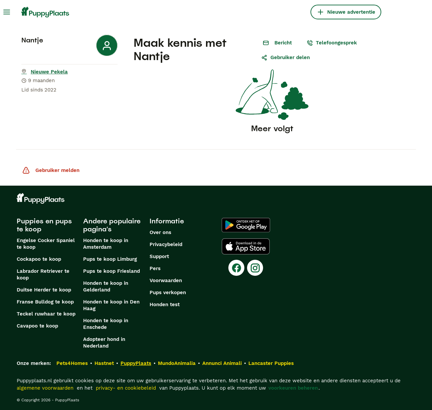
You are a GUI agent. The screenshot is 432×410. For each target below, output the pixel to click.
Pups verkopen (168, 292)
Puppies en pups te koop (44, 225)
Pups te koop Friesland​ (111, 271)
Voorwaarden (166, 280)
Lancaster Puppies (271, 363)
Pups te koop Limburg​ (110, 259)
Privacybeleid (166, 244)
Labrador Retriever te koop (43, 274)
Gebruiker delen (285, 57)
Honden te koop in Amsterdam (105, 243)
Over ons (160, 232)
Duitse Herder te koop (44, 290)
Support (159, 256)
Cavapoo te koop (37, 326)
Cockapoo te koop (39, 259)
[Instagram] (255, 268)
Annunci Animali (222, 363)
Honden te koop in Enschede (105, 324)
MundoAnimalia (177, 363)
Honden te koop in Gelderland (105, 286)
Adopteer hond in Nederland (104, 342)
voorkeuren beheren (293, 388)
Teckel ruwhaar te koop (46, 314)
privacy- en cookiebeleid (126, 388)
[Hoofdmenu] (6, 12)
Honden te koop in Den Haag (111, 305)
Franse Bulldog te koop (45, 302)
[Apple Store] (245, 246)
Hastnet (104, 363)
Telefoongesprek (331, 42)
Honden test (165, 304)
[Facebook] (236, 268)
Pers (155, 268)
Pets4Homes (72, 363)
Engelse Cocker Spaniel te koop (46, 243)
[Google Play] (246, 225)
